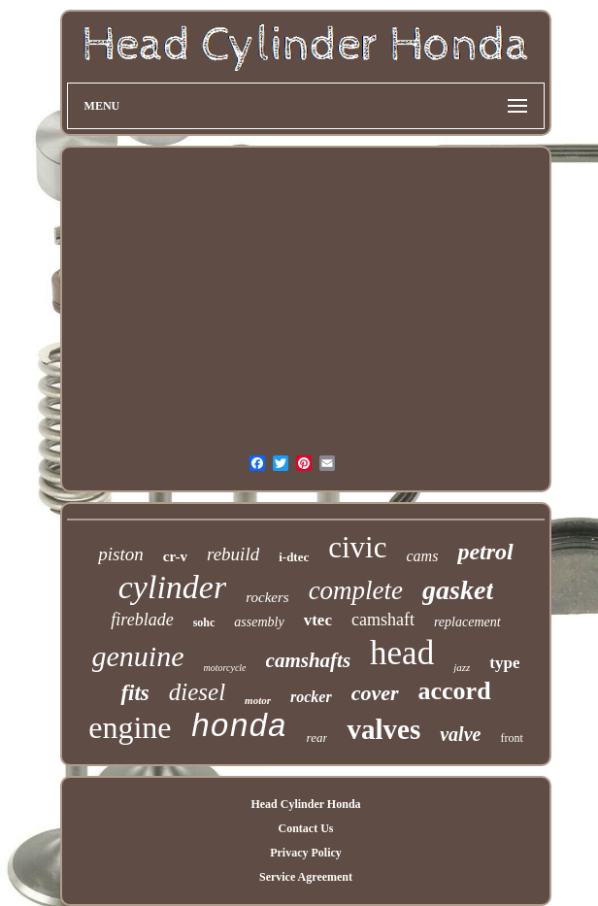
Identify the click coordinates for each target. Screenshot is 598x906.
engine (129, 727)
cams (422, 556)
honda (239, 728)
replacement (467, 622)
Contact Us (305, 828)
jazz (461, 667)
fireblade (142, 619)
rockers (267, 597)
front (511, 738)
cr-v (175, 556)
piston (120, 554)
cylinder (172, 587)
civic (357, 547)
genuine (138, 656)
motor (258, 700)
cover (375, 693)
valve (460, 734)
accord (454, 691)
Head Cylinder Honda (305, 804)
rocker (311, 696)
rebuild (233, 554)
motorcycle (225, 667)
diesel (197, 692)
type (504, 663)
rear (317, 737)
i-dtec (294, 557)
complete (356, 590)
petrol (485, 551)
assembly (258, 622)
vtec (318, 620)
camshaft (383, 619)
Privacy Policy (306, 852)
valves (383, 729)
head (402, 653)
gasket (457, 590)
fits (134, 693)
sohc (204, 622)
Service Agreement (305, 877)
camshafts (308, 660)
